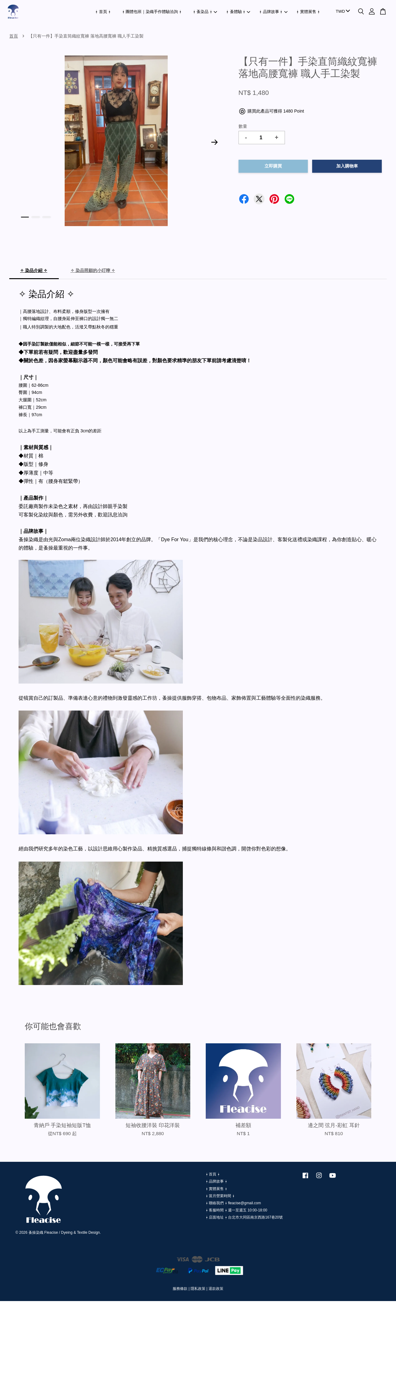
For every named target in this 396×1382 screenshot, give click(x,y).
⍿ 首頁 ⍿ (102, 11)
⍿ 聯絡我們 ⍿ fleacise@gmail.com (233, 1203)
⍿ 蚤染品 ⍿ (205, 11)
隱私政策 (198, 1288)
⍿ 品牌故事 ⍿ (273, 11)
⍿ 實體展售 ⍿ (308, 11)
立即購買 (273, 166)
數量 (243, 126)
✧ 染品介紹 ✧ (33, 270)
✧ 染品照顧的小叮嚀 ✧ (93, 270)
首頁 (13, 35)
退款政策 (216, 1288)
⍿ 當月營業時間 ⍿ (220, 1196)
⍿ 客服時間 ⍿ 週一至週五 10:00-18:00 (236, 1210)
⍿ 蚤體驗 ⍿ (238, 11)
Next (214, 142)
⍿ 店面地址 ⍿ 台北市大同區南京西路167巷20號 (244, 1217)
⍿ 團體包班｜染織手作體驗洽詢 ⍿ (152, 11)
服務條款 (180, 1288)
